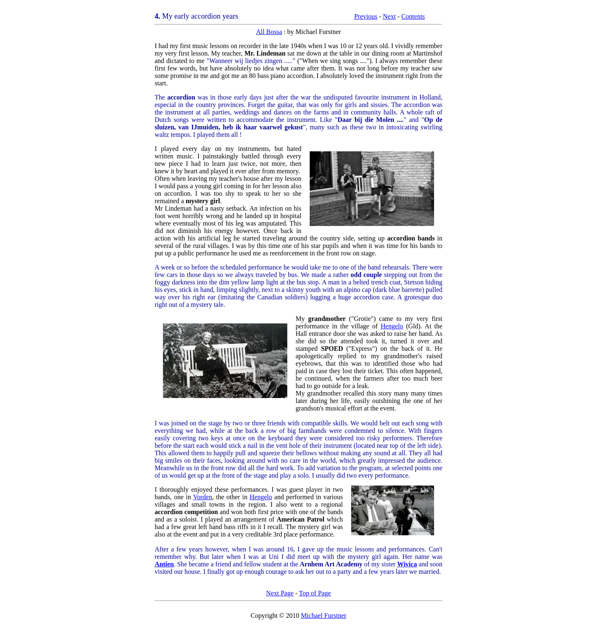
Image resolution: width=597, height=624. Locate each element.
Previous (365, 16)
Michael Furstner (324, 615)
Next (389, 16)
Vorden (202, 496)
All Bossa (269, 31)
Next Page (280, 593)
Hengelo (392, 326)
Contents (413, 16)
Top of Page (315, 593)
